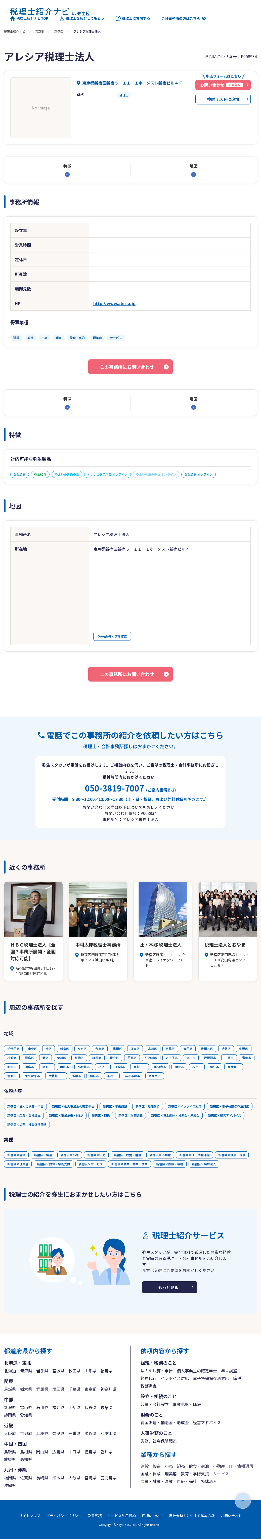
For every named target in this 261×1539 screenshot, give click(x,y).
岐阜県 (107, 1407)
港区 (49, 1048)
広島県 (58, 1452)
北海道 (10, 1371)
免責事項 (95, 1515)
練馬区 (96, 1058)
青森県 (26, 1371)
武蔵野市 (210, 1058)
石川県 (42, 1407)
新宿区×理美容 (17, 1164)
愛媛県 (10, 1459)
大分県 (74, 1478)
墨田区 (117, 1048)
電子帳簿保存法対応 (211, 1378)
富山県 (26, 1407)
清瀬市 (11, 1076)
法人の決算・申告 (157, 1371)
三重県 (74, 1433)
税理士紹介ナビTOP (29, 18)
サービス (221, 1474)
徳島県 (90, 1452)
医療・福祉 (187, 1481)
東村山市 (140, 1067)
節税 (237, 1378)
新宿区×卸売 (96, 1155)
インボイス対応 (175, 1378)
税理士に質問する (133, 18)
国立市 (179, 1067)
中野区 (243, 1048)
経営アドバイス (207, 1422)
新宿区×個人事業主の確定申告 (73, 1106)
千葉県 (74, 1389)
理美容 (171, 1474)
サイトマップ (29, 1515)
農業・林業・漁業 (157, 1481)
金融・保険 (151, 1474)
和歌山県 (109, 1433)
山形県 (90, 1371)
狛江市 (214, 1067)
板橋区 (79, 1058)
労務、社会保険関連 (159, 1441)
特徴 (67, 166)
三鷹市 (229, 1058)
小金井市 (84, 1067)
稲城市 (94, 1076)
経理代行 (149, 1378)
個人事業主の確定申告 (197, 1371)
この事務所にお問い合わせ (127, 366)
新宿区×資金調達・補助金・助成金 (175, 1115)
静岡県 (10, 1415)
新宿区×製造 (43, 1155)
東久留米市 (32, 1076)
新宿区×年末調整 (115, 1106)
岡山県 (42, 1452)
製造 (157, 1466)
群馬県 (42, 1389)
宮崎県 (90, 1478)
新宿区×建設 (16, 1155)
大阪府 (10, 1433)
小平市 (102, 1067)
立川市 (190, 1058)
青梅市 (246, 1058)
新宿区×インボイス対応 (184, 1106)
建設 (145, 1466)
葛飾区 (132, 1058)
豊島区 (29, 1058)
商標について (152, 1515)
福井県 (58, 1407)
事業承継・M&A (187, 1404)
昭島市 (29, 1067)
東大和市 (234, 1067)
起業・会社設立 (155, 1404)
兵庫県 (42, 1433)
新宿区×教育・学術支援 (53, 1164)
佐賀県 (26, 1478)
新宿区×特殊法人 (204, 1164)
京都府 (26, 1433)
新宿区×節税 (101, 1115)
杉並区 (11, 1058)
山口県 (74, 1452)
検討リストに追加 (223, 99)
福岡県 (10, 1478)
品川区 (152, 1048)
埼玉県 (58, 1389)
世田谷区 (207, 1048)
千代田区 (13, 1048)
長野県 (90, 1407)
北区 (45, 1058)
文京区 (82, 1048)
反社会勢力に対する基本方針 (192, 1515)
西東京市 (155, 1076)
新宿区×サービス (91, 1164)
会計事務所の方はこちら (180, 18)
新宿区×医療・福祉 (169, 1164)
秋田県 (74, 1371)
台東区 (99, 1048)
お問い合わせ (231, 1515)
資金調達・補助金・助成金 (165, 1422)
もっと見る (168, 1287)
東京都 (39, 31)
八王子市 (172, 1058)
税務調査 (149, 1386)
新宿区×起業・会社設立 (23, 1115)
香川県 (107, 1452)
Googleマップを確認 (112, 636)
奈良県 (58, 1433)
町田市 (64, 1067)
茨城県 (10, 1389)
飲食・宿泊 (199, 1466)
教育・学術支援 (195, 1474)
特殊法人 (209, 1481)
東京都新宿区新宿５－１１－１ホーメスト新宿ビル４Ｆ (132, 83)
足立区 (114, 1058)
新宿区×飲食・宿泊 (127, 1155)
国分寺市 (160, 1067)
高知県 (26, 1459)
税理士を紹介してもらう (82, 18)
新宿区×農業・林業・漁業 (129, 1164)
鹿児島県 (109, 1478)
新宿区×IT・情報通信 (194, 1155)
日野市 (120, 1067)
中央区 (32, 1048)
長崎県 (42, 1478)
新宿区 (58, 31)
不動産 (219, 1466)
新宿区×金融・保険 (231, 1155)
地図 (194, 166)
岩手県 (42, 1371)
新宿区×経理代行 (148, 1106)
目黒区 (170, 1048)
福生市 (196, 1067)
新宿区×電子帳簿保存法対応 (229, 1106)
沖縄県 (10, 1485)
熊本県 (58, 1478)
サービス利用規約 (122, 1515)
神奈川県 (109, 1389)
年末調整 (229, 1371)
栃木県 (26, 1389)
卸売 (181, 1466)
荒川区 (61, 1058)
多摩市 (76, 1076)
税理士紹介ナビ (14, 31)
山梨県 (74, 1407)
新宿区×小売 (70, 1155)
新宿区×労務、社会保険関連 (27, 1124)
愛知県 (26, 1415)
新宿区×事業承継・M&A (66, 1115)
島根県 (26, 1452)
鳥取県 (10, 1452)
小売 (169, 1466)
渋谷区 (226, 1048)
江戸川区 (151, 1058)
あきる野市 (132, 1076)
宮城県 (58, 1371)
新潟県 (10, 1407)
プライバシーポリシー (63, 1515)
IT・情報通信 (241, 1466)
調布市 (47, 1067)
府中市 (11, 1067)
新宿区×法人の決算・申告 (25, 1106)
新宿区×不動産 (160, 1155)
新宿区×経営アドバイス (224, 1115)
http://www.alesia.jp (114, 303)
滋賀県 (90, 1433)
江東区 (135, 1048)
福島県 (107, 1371)
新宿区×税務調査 (130, 1115)
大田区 (187, 1048)
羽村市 (111, 1076)
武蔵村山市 (56, 1076)
